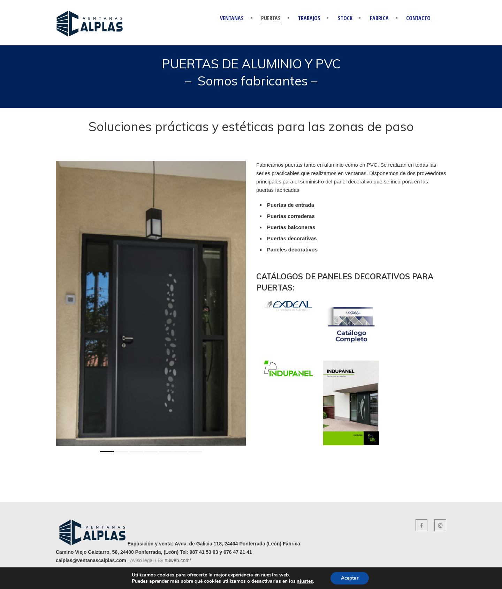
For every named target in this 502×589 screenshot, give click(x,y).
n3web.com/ (178, 560)
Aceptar (349, 578)
